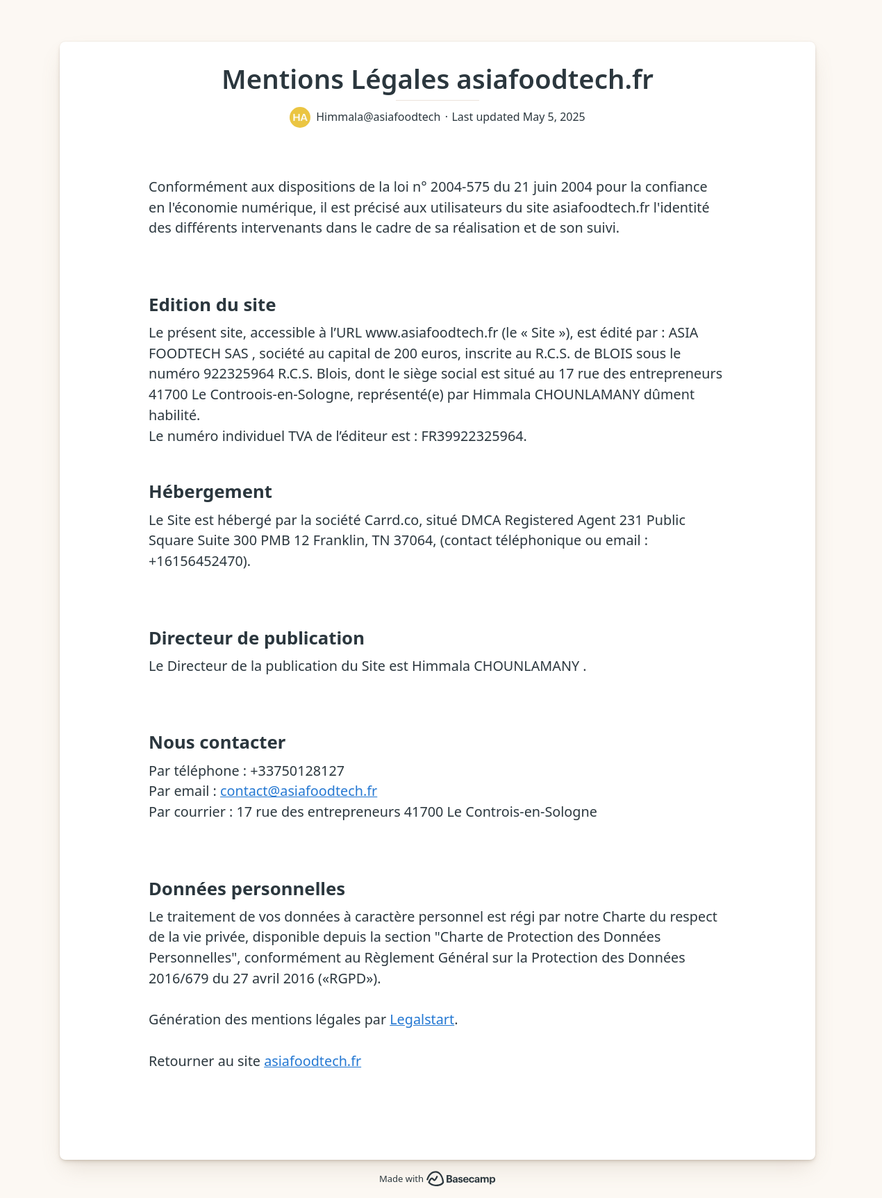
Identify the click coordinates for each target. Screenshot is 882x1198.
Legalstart (422, 1019)
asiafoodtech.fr (312, 1060)
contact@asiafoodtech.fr (298, 790)
